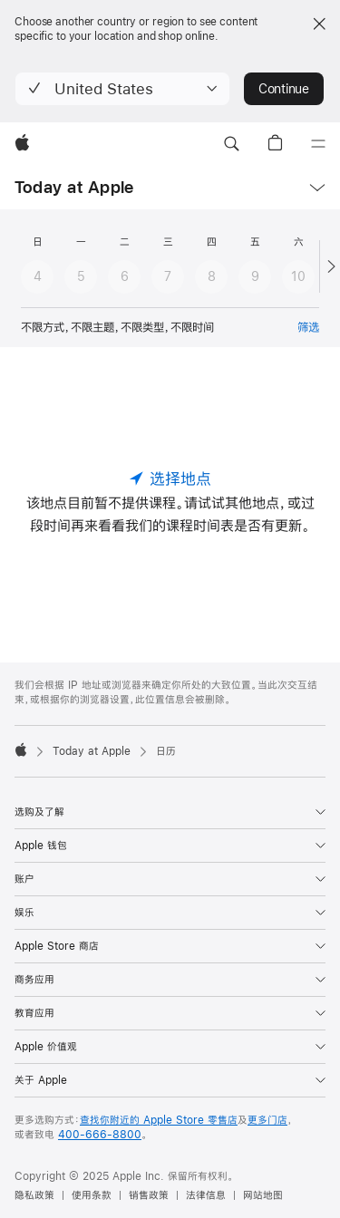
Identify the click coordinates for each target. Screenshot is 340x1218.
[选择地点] (170, 478)
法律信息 (206, 1195)
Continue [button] (283, 89)
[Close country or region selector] (319, 23)
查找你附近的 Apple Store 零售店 (159, 1120)
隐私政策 (34, 1195)
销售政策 (149, 1195)
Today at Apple (74, 187)
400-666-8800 (99, 1134)
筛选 (308, 327)
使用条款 (92, 1195)
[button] (122, 89)
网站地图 (263, 1195)
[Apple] (22, 144)
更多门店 (267, 1120)
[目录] (318, 144)
